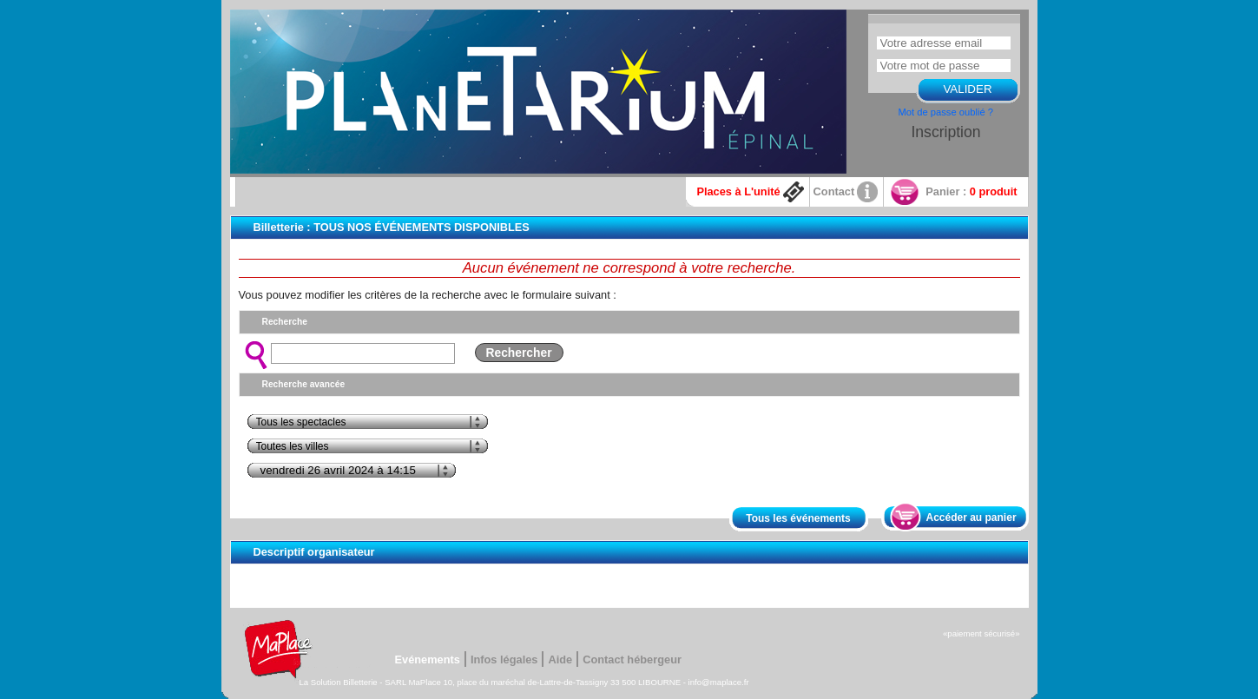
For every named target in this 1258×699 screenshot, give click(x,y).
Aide (560, 659)
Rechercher (519, 352)
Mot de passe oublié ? (946, 112)
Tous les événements (798, 518)
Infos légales (504, 659)
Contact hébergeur (632, 659)
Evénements (427, 659)
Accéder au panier (971, 517)
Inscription (945, 132)
